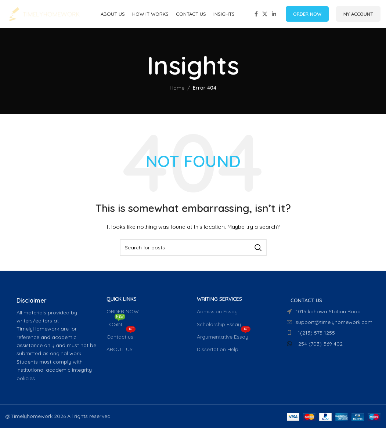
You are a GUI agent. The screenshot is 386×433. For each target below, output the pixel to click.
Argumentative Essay (223, 340)
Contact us (121, 340)
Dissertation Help (217, 354)
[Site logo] (44, 16)
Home (177, 93)
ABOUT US (120, 354)
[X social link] (265, 17)
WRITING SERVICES (219, 303)
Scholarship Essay (219, 329)
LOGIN (116, 327)
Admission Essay (217, 316)
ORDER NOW (307, 16)
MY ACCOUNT (358, 16)
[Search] (193, 252)
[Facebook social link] (256, 17)
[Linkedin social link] (274, 17)
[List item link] (328, 338)
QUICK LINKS (122, 303)
